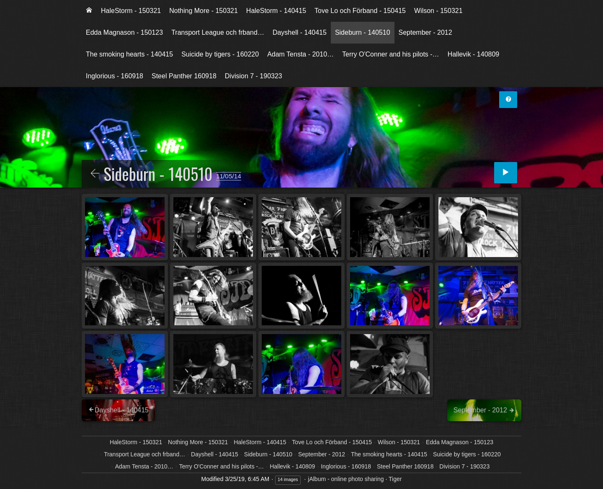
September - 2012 (425, 32)
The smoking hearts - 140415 (129, 54)
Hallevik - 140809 (474, 54)
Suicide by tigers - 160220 (220, 54)
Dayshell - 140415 (300, 32)
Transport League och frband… (217, 32)
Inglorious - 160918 (114, 76)
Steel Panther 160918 (184, 76)
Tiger (395, 479)
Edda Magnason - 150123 (124, 32)
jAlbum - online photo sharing (346, 479)
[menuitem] (89, 11)
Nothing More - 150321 (203, 10)
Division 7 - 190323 (253, 76)
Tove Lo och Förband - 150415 (360, 10)
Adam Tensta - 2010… (300, 54)
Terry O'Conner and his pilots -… (390, 54)
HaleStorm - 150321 (131, 10)
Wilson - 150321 (438, 10)
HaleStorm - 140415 (276, 10)
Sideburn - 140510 (362, 32)
